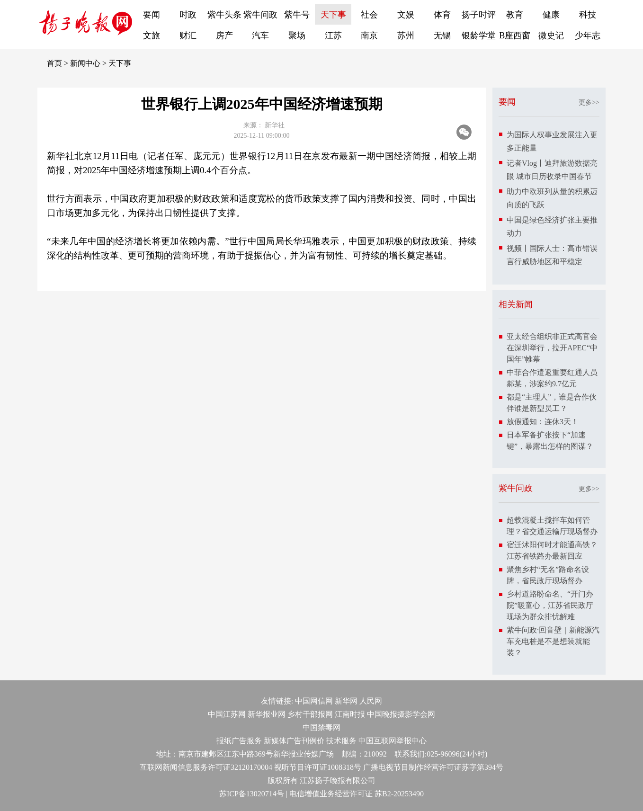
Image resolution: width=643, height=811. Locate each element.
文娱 (405, 14)
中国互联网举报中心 (392, 741)
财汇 (187, 35)
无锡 (442, 35)
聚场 (296, 35)
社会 (369, 14)
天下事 (333, 14)
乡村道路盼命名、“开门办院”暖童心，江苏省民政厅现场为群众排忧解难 (550, 605)
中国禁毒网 (321, 727)
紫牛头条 (224, 14)
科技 (587, 14)
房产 (224, 35)
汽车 (260, 35)
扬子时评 (479, 14)
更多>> (589, 102)
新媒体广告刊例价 (294, 741)
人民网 (370, 701)
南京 (369, 35)
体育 (442, 14)
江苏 (333, 35)
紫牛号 (297, 14)
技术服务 (341, 741)
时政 (187, 14)
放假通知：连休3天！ (543, 422)
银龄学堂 (479, 35)
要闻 (151, 14)
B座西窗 (514, 35)
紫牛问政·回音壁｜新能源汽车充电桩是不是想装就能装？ (553, 641)
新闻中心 (85, 63)
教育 (514, 14)
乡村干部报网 (310, 714)
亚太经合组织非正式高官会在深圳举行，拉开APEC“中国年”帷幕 (552, 347)
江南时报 (350, 714)
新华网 (346, 701)
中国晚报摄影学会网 (401, 714)
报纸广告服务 (239, 741)
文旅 (151, 35)
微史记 (551, 35)
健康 (551, 14)
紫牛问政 (260, 14)
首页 (54, 63)
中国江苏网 (227, 714)
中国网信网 (314, 701)
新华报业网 (267, 714)
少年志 (587, 35)
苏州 (405, 35)
